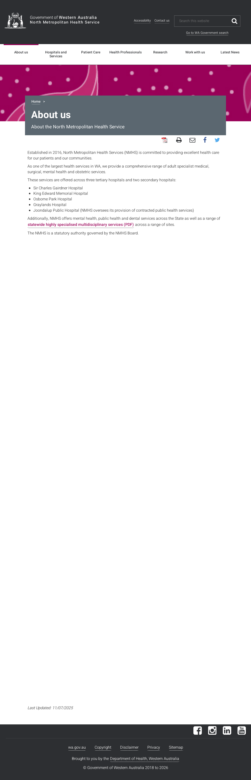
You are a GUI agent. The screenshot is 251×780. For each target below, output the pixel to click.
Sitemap (176, 747)
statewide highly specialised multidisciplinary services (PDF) (81, 225)
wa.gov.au (77, 747)
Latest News (230, 52)
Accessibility (142, 20)
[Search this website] (204, 21)
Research (160, 52)
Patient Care (90, 52)
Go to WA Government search (207, 32)
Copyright (103, 747)
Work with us (195, 52)
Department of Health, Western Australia (144, 759)
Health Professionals (125, 52)
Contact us (162, 20)
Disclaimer (129, 747)
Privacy (153, 747)
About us (21, 52)
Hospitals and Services (56, 54)
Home (35, 101)
